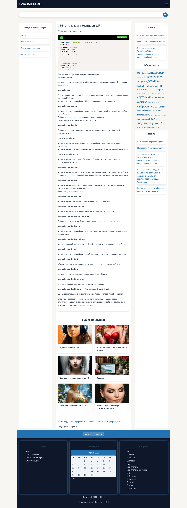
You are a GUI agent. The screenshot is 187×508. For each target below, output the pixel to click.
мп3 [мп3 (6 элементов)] (151, 102)
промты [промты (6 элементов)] (157, 115)
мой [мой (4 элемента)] (149, 102)
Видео (129, 452)
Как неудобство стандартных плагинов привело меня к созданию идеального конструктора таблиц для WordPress (150, 176)
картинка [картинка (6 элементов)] (161, 93)
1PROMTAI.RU (30, 4)
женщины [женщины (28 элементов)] (143, 85)
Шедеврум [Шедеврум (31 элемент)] (157, 72)
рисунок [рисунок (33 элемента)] (152, 123)
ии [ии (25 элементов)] (160, 85)
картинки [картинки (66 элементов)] (144, 97)
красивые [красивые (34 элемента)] (158, 97)
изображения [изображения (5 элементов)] (154, 86)
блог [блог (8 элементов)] (143, 77)
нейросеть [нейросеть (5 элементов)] (156, 107)
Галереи (130, 455)
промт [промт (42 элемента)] (149, 114)
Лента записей (27, 42)
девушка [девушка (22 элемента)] (142, 81)
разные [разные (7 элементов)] (163, 115)
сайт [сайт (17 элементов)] (161, 123)
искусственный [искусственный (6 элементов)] (152, 93)
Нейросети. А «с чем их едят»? (151, 42)
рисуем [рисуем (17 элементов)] (153, 118)
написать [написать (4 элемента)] (156, 102)
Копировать (122, 37)
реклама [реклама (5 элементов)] (146, 119)
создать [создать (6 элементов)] (150, 127)
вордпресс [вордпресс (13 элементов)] (156, 77)
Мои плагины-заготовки (137, 470)
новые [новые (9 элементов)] (163, 107)
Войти (23, 35)
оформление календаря (85, 422)
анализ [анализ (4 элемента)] (139, 77)
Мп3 (128, 473)
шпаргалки (131, 488)
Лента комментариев (30, 48)
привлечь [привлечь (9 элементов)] (141, 115)
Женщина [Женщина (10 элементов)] (145, 73)
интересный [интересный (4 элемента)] (150, 90)
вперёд (98, 434)
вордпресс (69, 422)
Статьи (130, 485)
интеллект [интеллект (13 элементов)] (142, 89)
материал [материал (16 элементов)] (142, 102)
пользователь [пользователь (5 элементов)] (156, 110)
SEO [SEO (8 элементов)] (138, 73)
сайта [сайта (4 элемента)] (138, 127)
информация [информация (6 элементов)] (141, 93)
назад (88, 434)
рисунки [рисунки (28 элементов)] (142, 123)
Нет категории (133, 479)
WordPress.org (27, 54)
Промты (130, 482)
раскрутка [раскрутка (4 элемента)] (140, 119)
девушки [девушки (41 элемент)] (153, 81)
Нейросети (131, 476)
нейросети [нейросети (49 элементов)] (144, 106)
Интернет (131, 458)
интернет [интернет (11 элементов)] (159, 89)
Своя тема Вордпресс (106, 422)
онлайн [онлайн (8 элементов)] (145, 110)
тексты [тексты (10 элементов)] (156, 127)
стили (120, 422)
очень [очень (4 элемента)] (150, 110)
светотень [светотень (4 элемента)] (143, 127)
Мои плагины (132, 467)
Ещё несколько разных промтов (151, 35)
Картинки (131, 461)
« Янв (73, 479)
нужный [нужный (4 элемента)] (139, 110)
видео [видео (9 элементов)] (148, 77)
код (128, 464)
